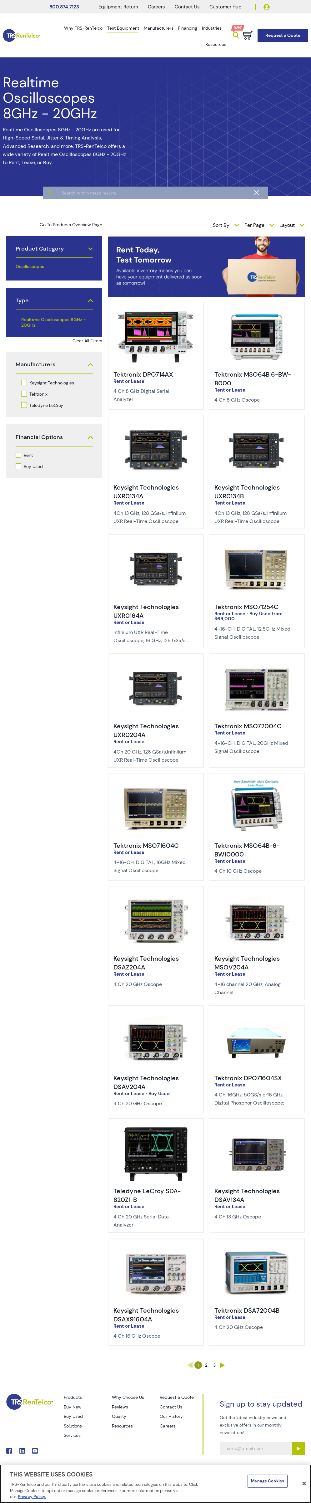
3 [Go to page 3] (214, 1365)
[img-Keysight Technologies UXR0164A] (155, 545)
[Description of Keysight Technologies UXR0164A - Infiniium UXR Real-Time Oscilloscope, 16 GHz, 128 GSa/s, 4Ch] (151, 636)
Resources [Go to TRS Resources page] (122, 1426)
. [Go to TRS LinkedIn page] (22, 1451)
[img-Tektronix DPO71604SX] (256, 1016)
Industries (212, 28)
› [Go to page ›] (222, 1365)
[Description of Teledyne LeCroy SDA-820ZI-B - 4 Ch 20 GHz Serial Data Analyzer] (151, 1221)
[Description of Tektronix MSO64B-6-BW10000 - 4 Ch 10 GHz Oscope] (252, 871)
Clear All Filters (87, 341)
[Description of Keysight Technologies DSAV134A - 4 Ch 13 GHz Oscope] (252, 1217)
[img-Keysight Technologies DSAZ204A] (155, 896)
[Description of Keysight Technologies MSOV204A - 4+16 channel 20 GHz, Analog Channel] (252, 988)
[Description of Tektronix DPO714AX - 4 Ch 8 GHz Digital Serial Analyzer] (151, 395)
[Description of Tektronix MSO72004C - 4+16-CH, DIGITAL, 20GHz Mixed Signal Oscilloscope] (252, 747)
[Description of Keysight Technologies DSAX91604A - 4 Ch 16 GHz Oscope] (151, 1336)
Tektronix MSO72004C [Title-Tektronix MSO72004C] (248, 726)
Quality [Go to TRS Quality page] (119, 1416)
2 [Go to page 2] (206, 1365)
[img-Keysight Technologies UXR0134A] (155, 425)
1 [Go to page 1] (198, 1365)
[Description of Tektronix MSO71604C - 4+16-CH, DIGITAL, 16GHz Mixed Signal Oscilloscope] (151, 866)
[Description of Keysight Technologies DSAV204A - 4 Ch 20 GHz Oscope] (151, 1104)
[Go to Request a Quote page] (283, 35)
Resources (215, 44)
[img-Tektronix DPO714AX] (155, 312)
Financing (187, 28)
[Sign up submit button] (298, 1448)
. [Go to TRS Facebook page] (9, 1451)
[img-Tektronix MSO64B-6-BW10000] (256, 783)
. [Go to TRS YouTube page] (35, 1451)
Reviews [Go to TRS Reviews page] (120, 1407)
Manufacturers (158, 28)
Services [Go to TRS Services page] (72, 1435)
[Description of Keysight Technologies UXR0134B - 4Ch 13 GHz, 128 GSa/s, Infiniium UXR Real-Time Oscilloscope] (252, 517)
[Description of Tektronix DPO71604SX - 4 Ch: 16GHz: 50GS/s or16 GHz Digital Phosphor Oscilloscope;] (252, 1099)
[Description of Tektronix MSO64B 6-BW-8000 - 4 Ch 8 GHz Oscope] (252, 400)
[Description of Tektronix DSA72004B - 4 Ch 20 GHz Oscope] (252, 1327)
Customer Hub (225, 7)
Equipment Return (118, 7)
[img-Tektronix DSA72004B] (256, 1248)
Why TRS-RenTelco (83, 28)
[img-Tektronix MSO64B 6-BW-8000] (256, 312)
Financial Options (39, 437)
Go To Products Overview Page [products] (71, 224)
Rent (28, 455)
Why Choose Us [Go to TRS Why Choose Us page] (128, 1397)
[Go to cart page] (248, 35)
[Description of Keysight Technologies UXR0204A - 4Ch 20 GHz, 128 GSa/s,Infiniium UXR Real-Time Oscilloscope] (151, 756)
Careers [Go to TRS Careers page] (168, 1426)
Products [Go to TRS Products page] (73, 1397)
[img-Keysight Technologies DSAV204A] (155, 1016)
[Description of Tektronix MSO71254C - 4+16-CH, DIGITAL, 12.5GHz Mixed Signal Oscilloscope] (252, 633)
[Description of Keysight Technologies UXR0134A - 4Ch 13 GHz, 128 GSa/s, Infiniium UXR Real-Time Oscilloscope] (151, 517)
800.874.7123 (64, 7)
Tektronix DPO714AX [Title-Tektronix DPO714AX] (143, 374)
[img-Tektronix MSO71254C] (256, 545)
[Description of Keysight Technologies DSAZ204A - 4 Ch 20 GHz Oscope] (151, 984)
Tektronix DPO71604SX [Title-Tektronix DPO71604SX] (248, 1078)
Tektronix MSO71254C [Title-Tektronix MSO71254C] (246, 607)
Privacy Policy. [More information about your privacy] (32, 1496)
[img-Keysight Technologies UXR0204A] (155, 664)
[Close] (304, 1484)
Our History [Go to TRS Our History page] (171, 1416)
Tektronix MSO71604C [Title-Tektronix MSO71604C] (146, 846)
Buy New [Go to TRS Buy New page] (73, 1407)
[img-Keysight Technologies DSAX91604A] (155, 1248)
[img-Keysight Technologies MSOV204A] (256, 896)
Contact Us (187, 7)
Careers (156, 7)
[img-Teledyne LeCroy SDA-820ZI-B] (155, 1129)
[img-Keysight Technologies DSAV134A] (256, 1129)
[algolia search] (155, 217)
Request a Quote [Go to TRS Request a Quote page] (177, 1397)
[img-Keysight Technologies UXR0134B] (256, 425)
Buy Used (33, 466)
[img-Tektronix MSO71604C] (155, 783)
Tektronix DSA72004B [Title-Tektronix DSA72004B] (246, 1310)
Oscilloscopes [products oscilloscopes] (30, 266)
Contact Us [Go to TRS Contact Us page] (171, 1407)
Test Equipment (123, 28)
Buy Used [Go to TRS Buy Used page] (73, 1416)
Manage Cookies (267, 1481)
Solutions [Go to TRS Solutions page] (73, 1426)
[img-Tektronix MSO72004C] (256, 664)
